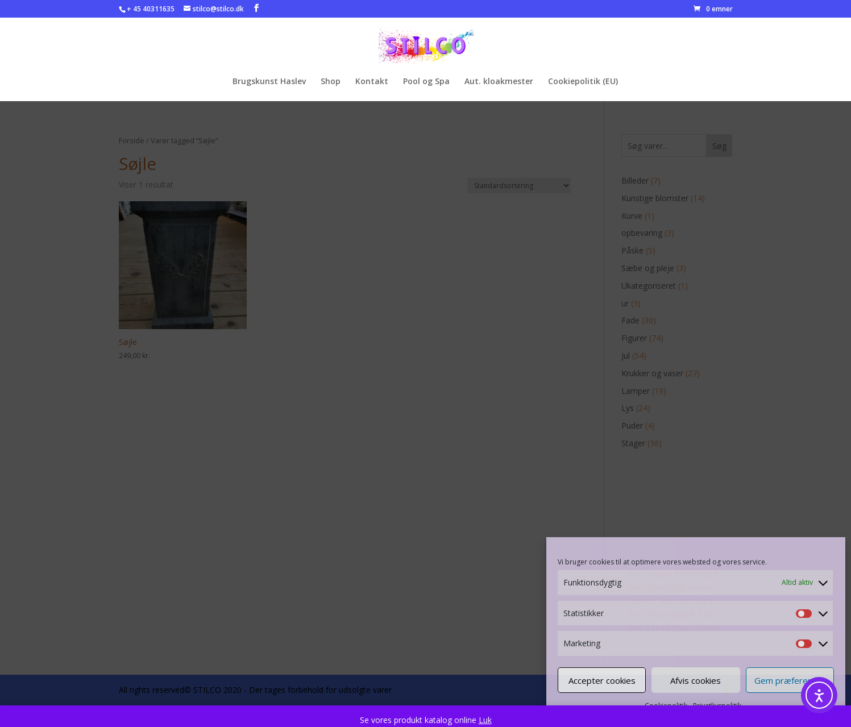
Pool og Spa (426, 81)
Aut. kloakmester (498, 81)
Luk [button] (485, 719)
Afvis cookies (695, 680)
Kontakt (371, 81)
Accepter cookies (602, 680)
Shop (331, 81)
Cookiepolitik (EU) (583, 81)
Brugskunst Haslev (269, 81)
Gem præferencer (789, 680)
